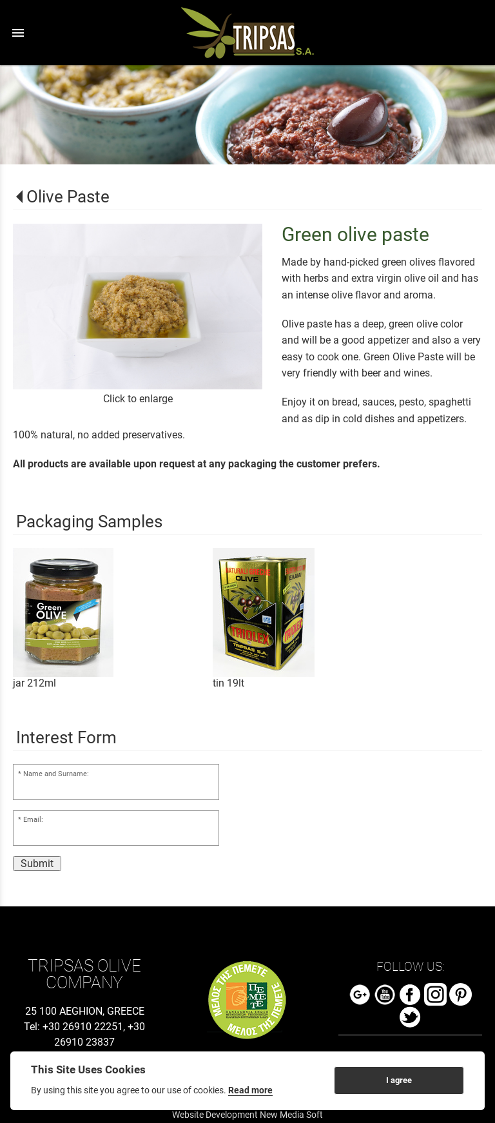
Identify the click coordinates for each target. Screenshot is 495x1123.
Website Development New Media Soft (247, 1114)
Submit (37, 863)
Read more (250, 1090)
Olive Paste (68, 196)
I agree (399, 1080)
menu (18, 33)
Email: (33, 819)
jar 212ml (34, 683)
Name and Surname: (56, 774)
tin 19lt (228, 683)
